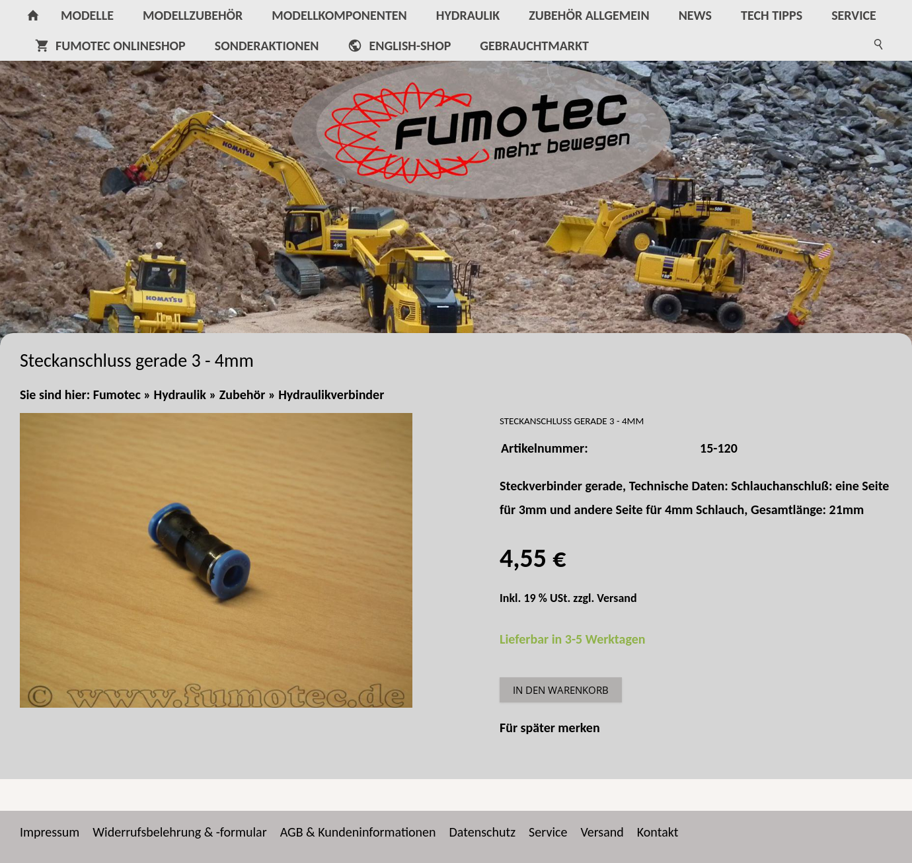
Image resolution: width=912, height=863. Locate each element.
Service (548, 832)
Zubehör (242, 394)
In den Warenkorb (561, 689)
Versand (616, 598)
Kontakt (658, 832)
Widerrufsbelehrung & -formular (179, 832)
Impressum (49, 832)
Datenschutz (482, 832)
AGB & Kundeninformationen (358, 832)
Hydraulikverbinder (331, 394)
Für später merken (550, 727)
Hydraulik (180, 394)
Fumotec (117, 394)
